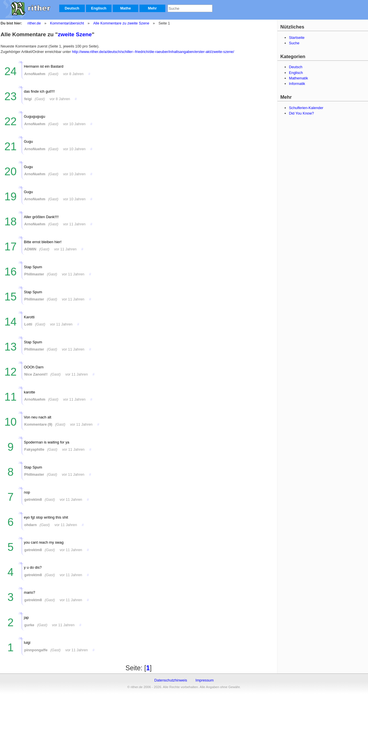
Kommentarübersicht (67, 23)
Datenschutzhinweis (170, 680)
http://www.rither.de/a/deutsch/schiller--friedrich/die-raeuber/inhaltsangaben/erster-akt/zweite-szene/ (153, 52)
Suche (294, 43)
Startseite (296, 37)
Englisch (98, 8)
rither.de (34, 23)
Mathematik (298, 78)
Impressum (204, 680)
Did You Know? (301, 113)
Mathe (125, 8)
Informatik (297, 83)
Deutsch (72, 8)
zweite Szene (75, 34)
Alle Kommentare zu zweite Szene (121, 23)
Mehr (152, 8)
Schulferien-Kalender (306, 108)
